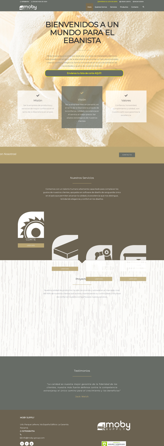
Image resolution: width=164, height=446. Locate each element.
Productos (124, 7)
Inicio (89, 7)
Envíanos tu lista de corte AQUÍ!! (84, 73)
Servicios (113, 7)
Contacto (134, 7)
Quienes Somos (101, 7)
